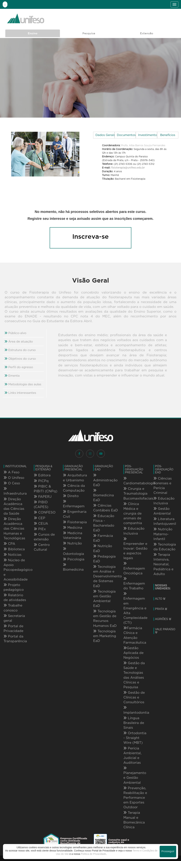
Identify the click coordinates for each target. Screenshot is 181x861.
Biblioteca (14, 549)
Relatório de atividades (15, 597)
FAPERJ (43, 496)
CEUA (41, 523)
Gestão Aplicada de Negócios (133, 652)
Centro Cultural (42, 547)
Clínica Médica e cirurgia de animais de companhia (132, 513)
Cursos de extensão (44, 537)
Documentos (126, 135)
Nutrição (72, 543)
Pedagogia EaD (104, 559)
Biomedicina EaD (103, 495)
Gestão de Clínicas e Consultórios (134, 697)
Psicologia (73, 559)
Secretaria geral (14, 618)
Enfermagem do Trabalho (134, 583)
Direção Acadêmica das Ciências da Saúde (14, 506)
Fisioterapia (75, 522)
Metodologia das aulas (22, 384)
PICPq (41, 481)
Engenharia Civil (74, 514)
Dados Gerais (105, 135)
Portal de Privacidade (13, 628)
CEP (39, 518)
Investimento (147, 135)
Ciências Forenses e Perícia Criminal (162, 486)
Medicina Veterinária (72, 535)
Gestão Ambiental (162, 511)
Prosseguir (167, 851)
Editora (42, 475)
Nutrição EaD (102, 548)
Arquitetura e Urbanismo (75, 478)
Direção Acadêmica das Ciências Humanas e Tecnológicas (14, 528)
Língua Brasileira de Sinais (133, 722)
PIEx (40, 529)
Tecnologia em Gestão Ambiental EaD (104, 599)
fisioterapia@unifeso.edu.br (128, 168)
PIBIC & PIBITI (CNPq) (45, 489)
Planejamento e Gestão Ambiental (134, 775)
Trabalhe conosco (13, 608)
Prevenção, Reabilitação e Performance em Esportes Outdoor (135, 797)
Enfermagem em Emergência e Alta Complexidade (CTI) (135, 608)
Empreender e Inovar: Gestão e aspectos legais (135, 548)
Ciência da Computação (74, 488)
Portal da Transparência (15, 639)
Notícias (12, 554)
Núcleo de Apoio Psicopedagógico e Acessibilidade (15, 569)
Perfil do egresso (18, 367)
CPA (9, 544)
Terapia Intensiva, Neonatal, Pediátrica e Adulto (163, 564)
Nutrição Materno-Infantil (162, 534)
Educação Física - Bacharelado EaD (103, 523)
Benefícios (167, 135)
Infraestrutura (15, 491)
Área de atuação (18, 341)
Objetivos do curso (20, 358)
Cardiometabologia (135, 481)
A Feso (11, 472)
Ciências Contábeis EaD (105, 508)
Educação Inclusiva (133, 531)
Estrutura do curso (20, 350)
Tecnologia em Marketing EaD (104, 636)
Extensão (146, 33)
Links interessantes (20, 392)
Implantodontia (135, 710)
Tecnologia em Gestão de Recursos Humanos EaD (105, 618)
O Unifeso (14, 478)
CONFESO (45, 512)
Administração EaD (105, 480)
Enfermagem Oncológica (134, 568)
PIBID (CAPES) (41, 504)
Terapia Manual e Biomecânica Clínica (134, 820)
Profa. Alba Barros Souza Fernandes (143, 145)
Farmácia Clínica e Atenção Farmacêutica (134, 635)
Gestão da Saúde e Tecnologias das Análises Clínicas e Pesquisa (134, 675)
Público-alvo (15, 333)
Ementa (12, 375)
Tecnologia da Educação (164, 547)
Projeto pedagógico (14, 587)
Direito (71, 496)
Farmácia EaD (103, 538)
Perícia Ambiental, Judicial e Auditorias (132, 755)
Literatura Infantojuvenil (164, 521)
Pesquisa (88, 33)
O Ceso (12, 483)
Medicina (72, 527)
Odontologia (73, 551)
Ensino (32, 33)
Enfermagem (73, 504)
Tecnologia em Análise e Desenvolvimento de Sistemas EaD (105, 576)
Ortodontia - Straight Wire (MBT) (134, 737)
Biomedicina (73, 567)
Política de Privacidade (93, 854)
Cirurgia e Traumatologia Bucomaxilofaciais (135, 493)
